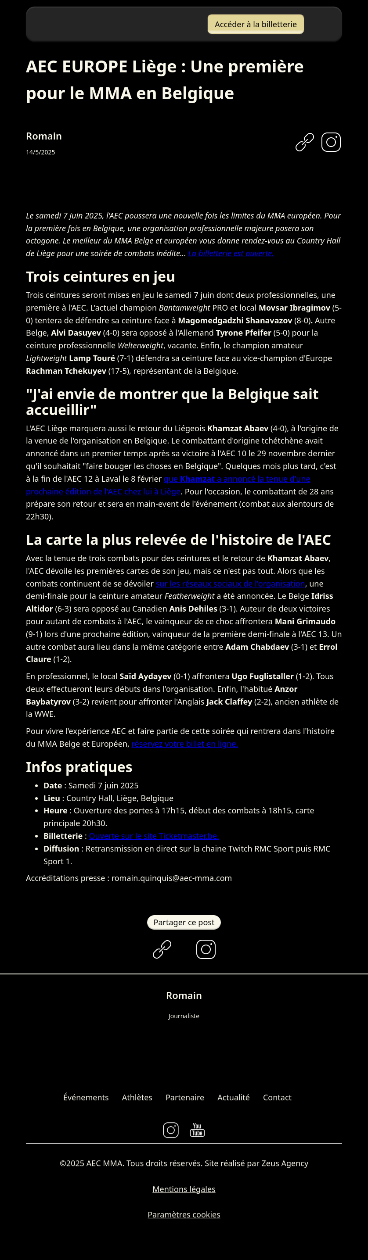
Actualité (233, 1100)
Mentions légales (183, 1191)
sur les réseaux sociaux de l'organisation (230, 583)
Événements (86, 1100)
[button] (319, 24)
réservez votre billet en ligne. (185, 743)
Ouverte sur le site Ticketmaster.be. (154, 835)
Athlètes (137, 1100)
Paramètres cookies (184, 1217)
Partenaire (185, 1100)
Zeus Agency (285, 1165)
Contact (277, 1100)
